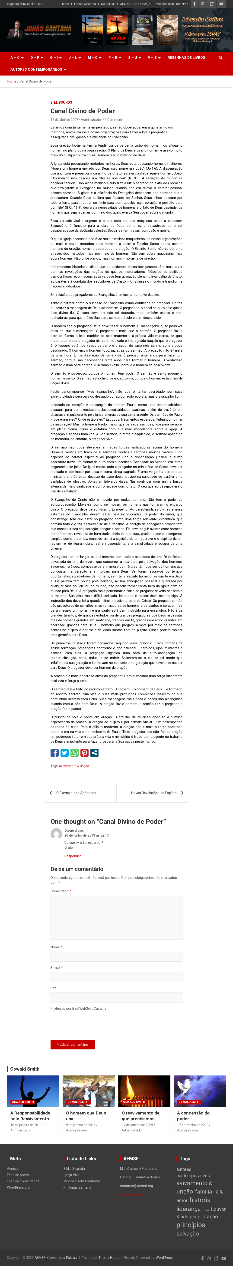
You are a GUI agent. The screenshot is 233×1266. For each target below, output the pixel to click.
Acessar (13, 1169)
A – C (15, 58)
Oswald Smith (24, 1069)
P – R (113, 58)
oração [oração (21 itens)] (210, 1217)
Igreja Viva (71, 1175)
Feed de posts (18, 1175)
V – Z (152, 58)
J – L (73, 58)
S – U (132, 58)
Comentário (61, 891)
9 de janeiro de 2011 (81, 1125)
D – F (35, 58)
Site (53, 988)
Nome (56, 947)
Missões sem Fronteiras (172, 4)
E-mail (57, 968)
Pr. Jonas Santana (77, 1187)
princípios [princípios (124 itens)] (190, 1225)
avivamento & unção (74, 766)
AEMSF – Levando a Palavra (56, 1258)
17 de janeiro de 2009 (137, 1125)
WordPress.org (18, 1187)
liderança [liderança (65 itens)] (188, 1208)
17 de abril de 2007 (64, 120)
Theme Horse (109, 1258)
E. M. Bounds (61, 102)
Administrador (91, 120)
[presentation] (86, 1026)
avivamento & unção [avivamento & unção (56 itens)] (194, 1187)
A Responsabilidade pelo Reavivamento (30, 1115)
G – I (54, 58)
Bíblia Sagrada (74, 1169)
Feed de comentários (23, 1181)
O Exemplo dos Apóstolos (76, 793)
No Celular (108, 4)
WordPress (164, 1258)
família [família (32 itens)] (203, 1191)
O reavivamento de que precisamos (141, 1115)
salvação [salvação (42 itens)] (187, 1233)
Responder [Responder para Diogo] (72, 856)
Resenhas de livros (186, 58)
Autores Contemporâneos (36, 69)
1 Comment (113, 120)
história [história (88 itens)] (200, 1200)
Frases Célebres (85, 4)
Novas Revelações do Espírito (154, 793)
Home (65, 4)
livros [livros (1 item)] (206, 1210)
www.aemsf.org (132, 1194)
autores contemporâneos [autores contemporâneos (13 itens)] (193, 1172)
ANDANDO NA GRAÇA (135, 4)
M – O (93, 58)
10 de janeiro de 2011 (26, 1125)
